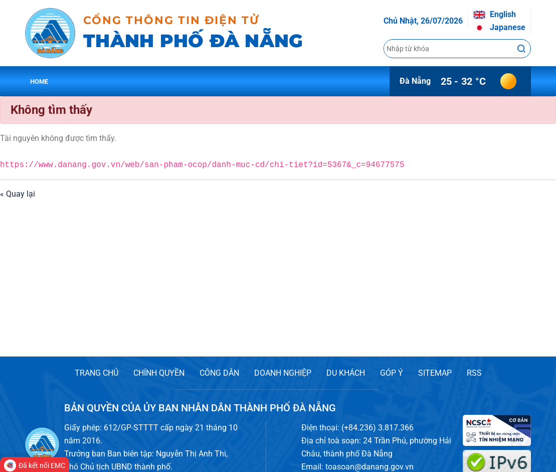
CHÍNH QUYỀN (158, 373)
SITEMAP (435, 373)
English (494, 14)
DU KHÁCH (345, 373)
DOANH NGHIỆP (282, 373)
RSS (474, 373)
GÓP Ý (391, 373)
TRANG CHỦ (96, 373)
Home (39, 81)
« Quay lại (17, 194)
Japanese (499, 27)
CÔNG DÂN (219, 373)
